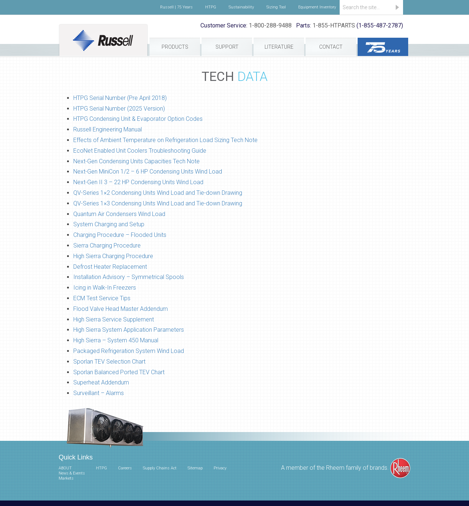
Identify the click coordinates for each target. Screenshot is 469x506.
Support (227, 47)
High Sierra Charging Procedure (113, 256)
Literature (279, 47)
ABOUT (65, 468)
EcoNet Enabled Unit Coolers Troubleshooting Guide (139, 150)
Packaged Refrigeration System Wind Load (128, 350)
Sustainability (241, 7)
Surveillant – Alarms (98, 393)
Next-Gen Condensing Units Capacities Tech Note (136, 161)
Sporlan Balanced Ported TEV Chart (119, 372)
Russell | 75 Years (176, 7)
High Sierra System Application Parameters (128, 329)
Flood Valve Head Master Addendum (120, 308)
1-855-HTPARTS (334, 25)
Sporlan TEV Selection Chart (109, 361)
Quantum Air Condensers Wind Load (119, 214)
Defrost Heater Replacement (110, 266)
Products (175, 47)
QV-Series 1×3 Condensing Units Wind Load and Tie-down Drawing (157, 203)
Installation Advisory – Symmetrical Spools (128, 277)
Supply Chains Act (160, 468)
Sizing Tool (276, 7)
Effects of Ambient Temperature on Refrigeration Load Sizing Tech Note (165, 140)
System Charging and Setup (108, 224)
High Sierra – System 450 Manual (115, 340)
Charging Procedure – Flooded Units (119, 234)
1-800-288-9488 (270, 25)
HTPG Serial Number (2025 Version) (119, 108)
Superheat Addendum (101, 382)
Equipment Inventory (317, 7)
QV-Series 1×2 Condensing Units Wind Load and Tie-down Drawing (157, 192)
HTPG (210, 7)
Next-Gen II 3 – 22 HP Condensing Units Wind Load (138, 182)
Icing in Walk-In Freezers (104, 287)
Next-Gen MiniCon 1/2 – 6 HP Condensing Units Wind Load (147, 171)
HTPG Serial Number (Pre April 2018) (120, 97)
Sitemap (195, 468)
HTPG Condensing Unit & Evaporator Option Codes (138, 118)
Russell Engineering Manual (107, 129)
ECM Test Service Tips (101, 298)
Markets (66, 478)
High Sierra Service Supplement (113, 319)
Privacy (220, 468)
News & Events (72, 473)
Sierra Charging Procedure (107, 245)
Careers (125, 468)
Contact (331, 47)
